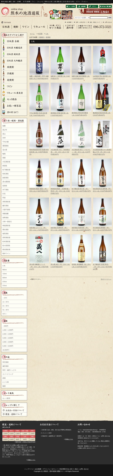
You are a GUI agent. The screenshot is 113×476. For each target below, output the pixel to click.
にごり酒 (5, 382)
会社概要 (69, 22)
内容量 (40, 34)
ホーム (32, 34)
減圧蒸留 (5, 366)
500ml (4, 278)
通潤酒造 (5, 146)
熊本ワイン (6, 253)
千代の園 (5, 142)
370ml (4, 286)
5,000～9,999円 (7, 346)
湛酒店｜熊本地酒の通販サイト (54, 471)
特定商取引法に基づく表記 (69, 469)
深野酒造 (5, 217)
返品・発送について (95, 22)
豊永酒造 (5, 229)
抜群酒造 (5, 178)
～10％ (4, 298)
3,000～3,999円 (7, 338)
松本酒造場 (6, 241)
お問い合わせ (108, 22)
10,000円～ (6, 350)
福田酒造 (5, 233)
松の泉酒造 (6, 245)
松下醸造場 (6, 170)
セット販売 (6, 398)
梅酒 (4, 386)
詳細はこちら (31, 460)
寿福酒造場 (6, 225)
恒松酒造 (5, 174)
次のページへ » (106, 279)
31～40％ (5, 310)
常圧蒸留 (5, 362)
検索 (110, 17)
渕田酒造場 (6, 202)
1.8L (3, 266)
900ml (4, 270)
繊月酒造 (5, 205)
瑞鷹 (4, 126)
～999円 (5, 326)
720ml (4, 274)
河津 (4, 138)
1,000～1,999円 (7, 330)
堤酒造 (4, 186)
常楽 (4, 198)
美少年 (4, 130)
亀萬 (4, 154)
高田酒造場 (6, 237)
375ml (4, 282)
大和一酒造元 (7, 221)
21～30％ (5, 306)
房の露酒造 (6, 182)
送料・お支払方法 (80, 22)
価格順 (41, 37)
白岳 (4, 194)
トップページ (29, 469)
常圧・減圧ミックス (9, 370)
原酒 (4, 378)
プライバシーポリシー (50, 469)
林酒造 (4, 166)
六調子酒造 (6, 209)
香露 (4, 158)
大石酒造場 (6, 162)
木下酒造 (5, 190)
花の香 (4, 150)
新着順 (48, 37)
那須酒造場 (6, 249)
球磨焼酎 (5, 213)
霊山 (4, 134)
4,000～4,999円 (7, 342)
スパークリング (7, 374)
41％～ (4, 314)
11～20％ (5, 302)
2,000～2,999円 (7, 334)
